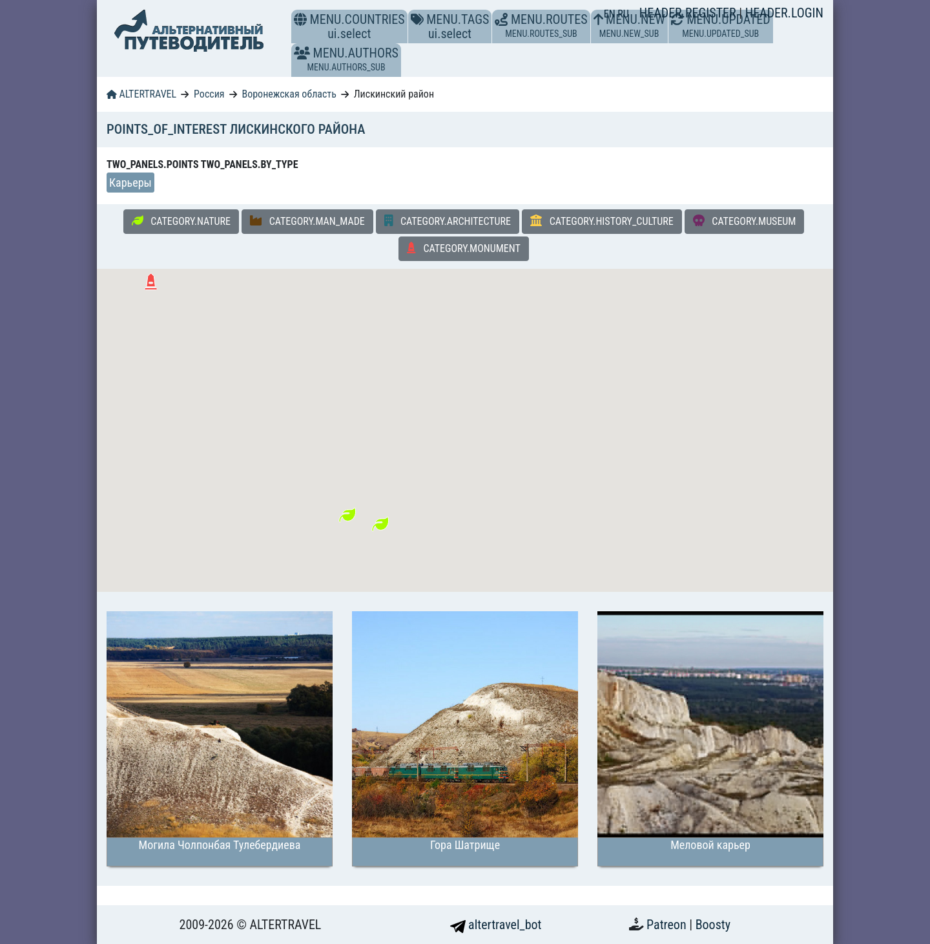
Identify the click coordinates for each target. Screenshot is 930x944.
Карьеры (130, 182)
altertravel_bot (496, 924)
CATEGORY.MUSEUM (744, 221)
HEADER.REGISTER (689, 13)
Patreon (667, 924)
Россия (209, 94)
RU (622, 14)
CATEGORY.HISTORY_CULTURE (602, 221)
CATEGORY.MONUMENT (464, 248)
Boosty (713, 924)
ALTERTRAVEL (141, 94)
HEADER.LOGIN (784, 13)
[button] (302, 53)
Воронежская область (289, 94)
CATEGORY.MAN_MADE (307, 221)
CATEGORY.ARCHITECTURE (447, 221)
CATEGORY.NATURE (181, 221)
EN (611, 14)
